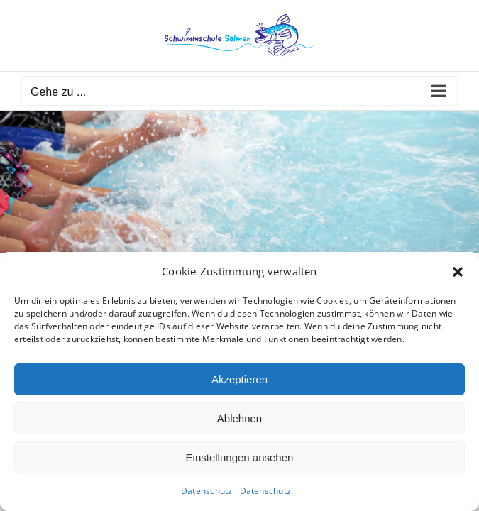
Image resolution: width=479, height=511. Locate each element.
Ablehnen (239, 418)
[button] (458, 272)
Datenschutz (207, 491)
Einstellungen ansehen (240, 457)
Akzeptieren (239, 379)
